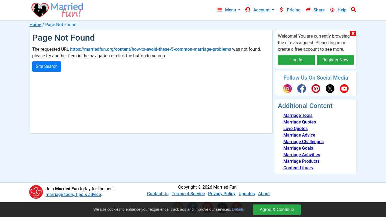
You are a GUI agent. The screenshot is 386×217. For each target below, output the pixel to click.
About (264, 193)
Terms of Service (188, 193)
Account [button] (258, 10)
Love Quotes (295, 128)
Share (315, 10)
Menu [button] (226, 10)
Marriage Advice (299, 135)
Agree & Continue (277, 209)
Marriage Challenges (303, 141)
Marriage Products (301, 161)
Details (238, 209)
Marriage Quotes (299, 122)
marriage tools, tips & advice (73, 194)
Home (35, 24)
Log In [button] (296, 59)
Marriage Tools (298, 115)
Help (337, 10)
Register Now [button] (335, 59)
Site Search (47, 66)
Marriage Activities (301, 154)
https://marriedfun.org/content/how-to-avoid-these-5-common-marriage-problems (150, 49)
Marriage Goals (298, 148)
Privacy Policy (221, 193)
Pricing (289, 10)
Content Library (298, 167)
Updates (247, 193)
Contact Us (158, 193)
